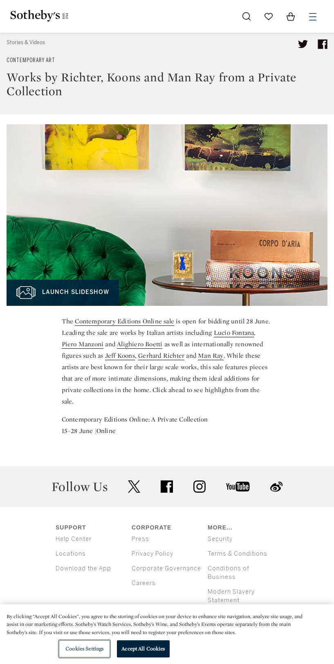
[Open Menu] (313, 16)
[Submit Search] (246, 16)
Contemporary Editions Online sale (124, 321)
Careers (144, 583)
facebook (167, 486)
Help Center (74, 539)
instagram (199, 486)
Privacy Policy (152, 553)
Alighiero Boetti (139, 344)
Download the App (83, 568)
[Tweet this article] (303, 44)
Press (140, 539)
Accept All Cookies (143, 648)
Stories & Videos (26, 42)
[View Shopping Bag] (291, 16)
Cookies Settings (84, 648)
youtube (238, 486)
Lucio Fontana (234, 332)
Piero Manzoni (83, 344)
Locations (71, 553)
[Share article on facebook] (322, 44)
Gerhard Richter (161, 355)
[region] (167, 634)
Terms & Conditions (237, 553)
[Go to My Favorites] (269, 16)
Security (220, 539)
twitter (134, 486)
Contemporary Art (31, 60)
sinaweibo (276, 487)
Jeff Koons (120, 355)
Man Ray (210, 355)
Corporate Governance (166, 568)
